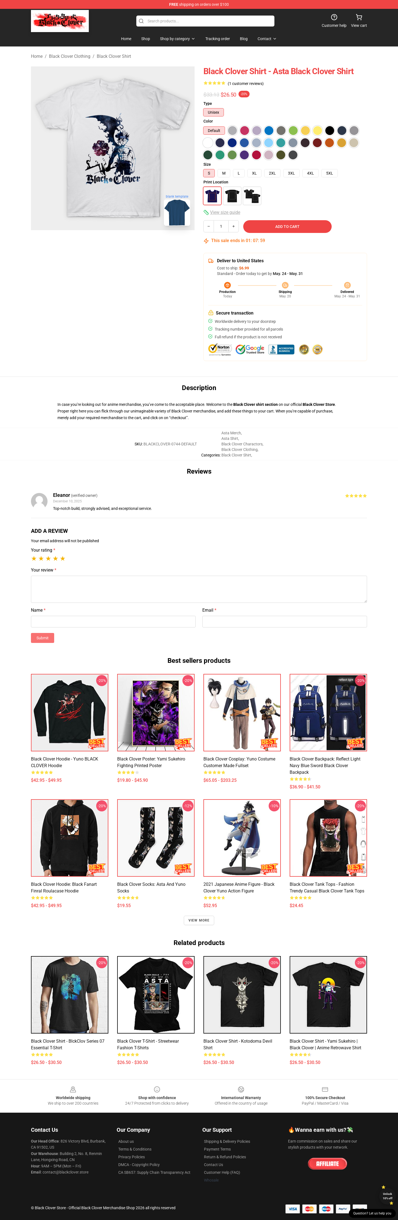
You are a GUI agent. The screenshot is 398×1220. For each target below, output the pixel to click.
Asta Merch (231, 433)
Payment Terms (217, 1149)
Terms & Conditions (134, 1149)
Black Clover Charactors (242, 444)
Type (207, 103)
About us (126, 1141)
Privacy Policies (131, 1157)
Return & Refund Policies (225, 1157)
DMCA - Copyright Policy (139, 1164)
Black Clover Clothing (69, 56)
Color (208, 121)
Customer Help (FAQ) (222, 1172)
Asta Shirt (229, 438)
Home (37, 56)
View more (199, 920)
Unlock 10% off (387, 1196)
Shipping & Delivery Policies (227, 1141)
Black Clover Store (319, 404)
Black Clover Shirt (114, 56)
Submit (42, 638)
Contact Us (213, 1164)
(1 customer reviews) (246, 83)
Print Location (215, 182)
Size (207, 164)
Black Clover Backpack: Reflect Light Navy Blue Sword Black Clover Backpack (325, 765)
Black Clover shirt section (255, 404)
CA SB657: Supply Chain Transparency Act (154, 1172)
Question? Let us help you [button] (372, 1213)
